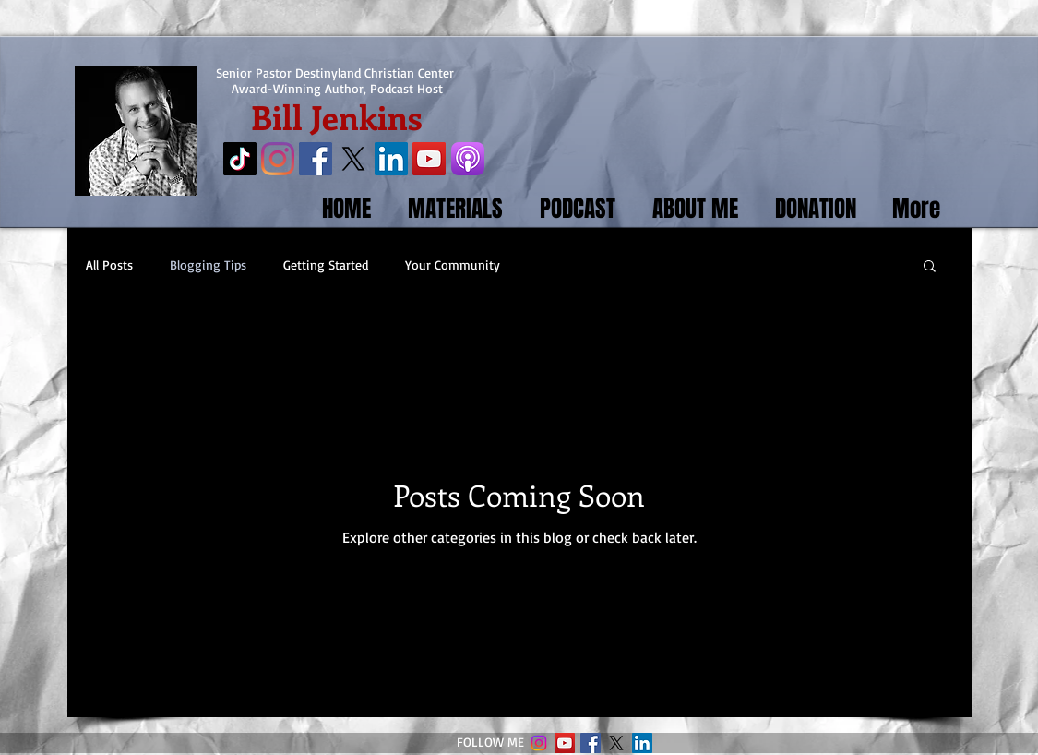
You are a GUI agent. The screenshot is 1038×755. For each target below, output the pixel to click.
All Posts (109, 264)
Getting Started (325, 264)
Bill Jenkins (337, 116)
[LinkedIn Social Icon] (391, 158)
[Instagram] (277, 158)
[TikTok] (240, 158)
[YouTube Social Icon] (429, 158)
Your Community (452, 264)
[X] (353, 158)
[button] (929, 267)
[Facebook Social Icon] (315, 158)
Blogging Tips (208, 264)
